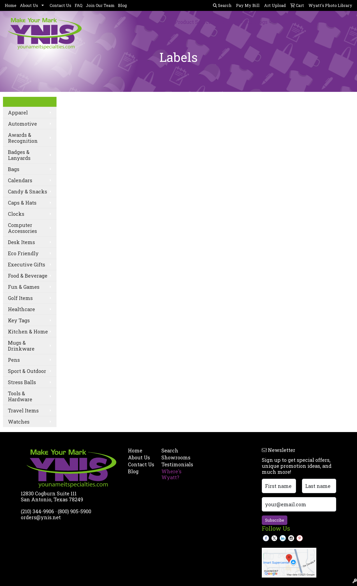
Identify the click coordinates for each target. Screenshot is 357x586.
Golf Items (20, 298)
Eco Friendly (23, 253)
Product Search (193, 22)
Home (10, 5)
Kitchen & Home (28, 331)
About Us (29, 5)
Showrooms (175, 457)
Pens (14, 360)
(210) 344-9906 (37, 511)
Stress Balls (22, 382)
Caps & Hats (22, 202)
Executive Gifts (26, 264)
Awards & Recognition (23, 138)
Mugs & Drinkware (21, 345)
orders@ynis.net (41, 517)
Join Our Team (100, 5)
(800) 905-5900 (74, 511)
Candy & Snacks (27, 191)
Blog (122, 5)
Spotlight (227, 22)
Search (222, 5)
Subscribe (274, 520)
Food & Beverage (27, 275)
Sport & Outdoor (27, 371)
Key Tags (19, 320)
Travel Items (23, 410)
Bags (13, 169)
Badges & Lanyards (19, 155)
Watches (19, 421)
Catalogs (257, 22)
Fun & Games (23, 287)
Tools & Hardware (20, 396)
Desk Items (21, 242)
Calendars (20, 180)
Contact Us (60, 5)
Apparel (18, 112)
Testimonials (175, 464)
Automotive (22, 123)
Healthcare (21, 309)
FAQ (78, 5)
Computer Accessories (22, 228)
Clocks (16, 214)
